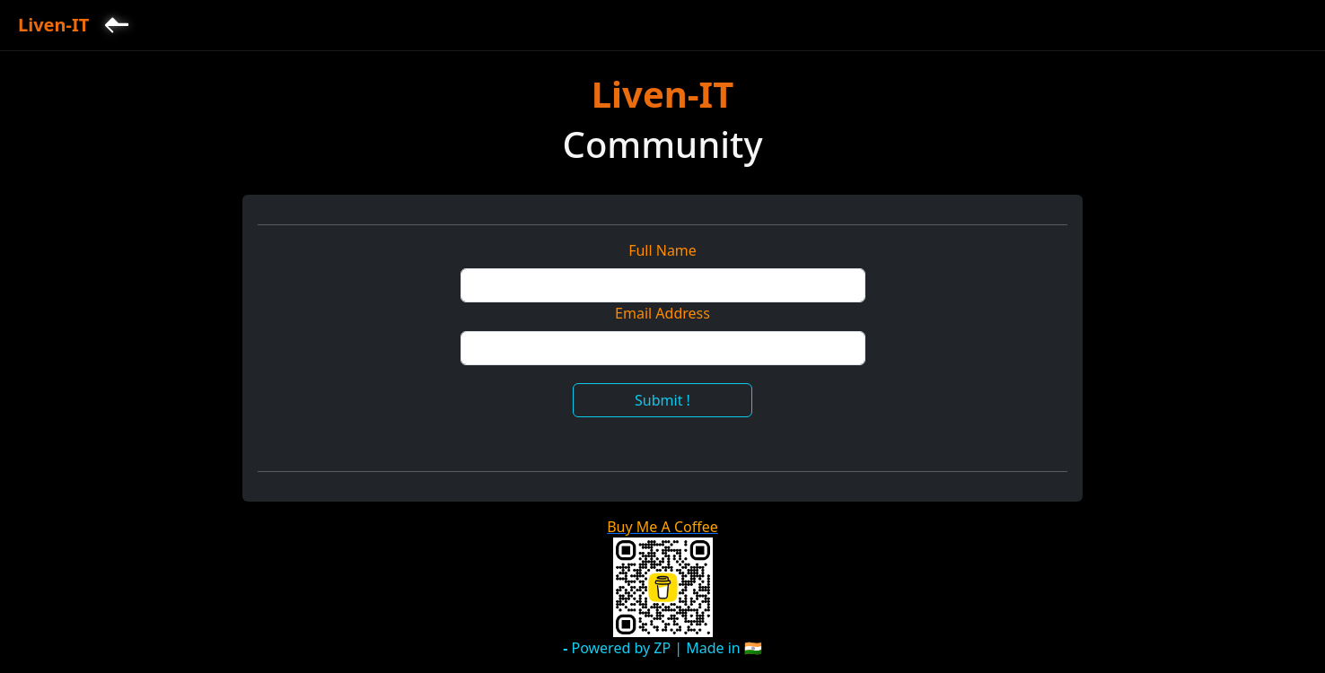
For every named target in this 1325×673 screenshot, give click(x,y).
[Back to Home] (116, 25)
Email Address (662, 313)
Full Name (662, 250)
